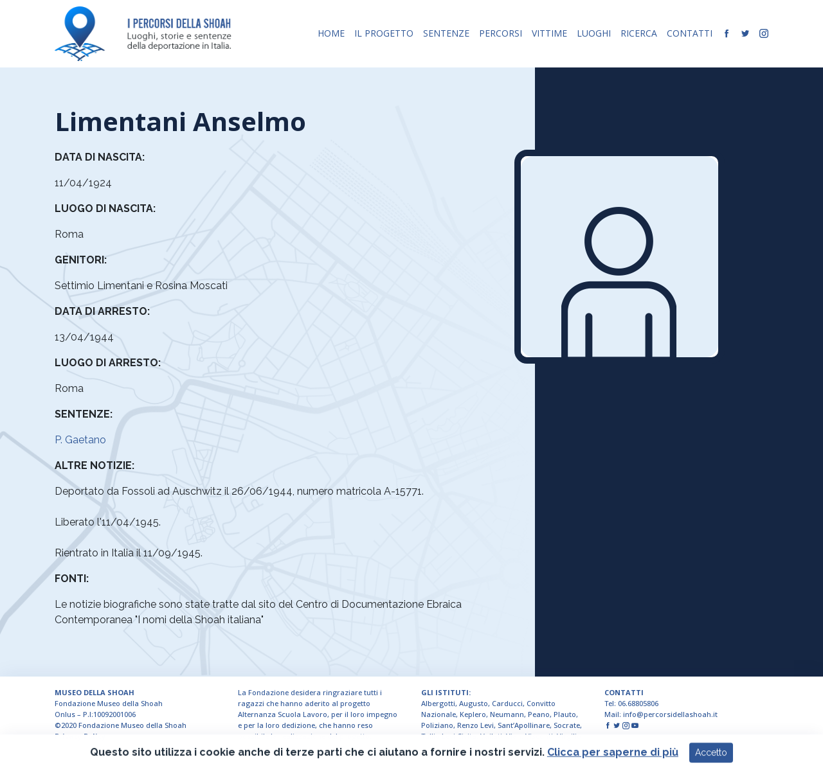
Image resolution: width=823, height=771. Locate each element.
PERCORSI (500, 33)
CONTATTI (689, 33)
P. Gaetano (80, 440)
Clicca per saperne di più (612, 761)
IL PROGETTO (383, 33)
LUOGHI (594, 33)
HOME (331, 33)
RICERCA (638, 33)
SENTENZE (446, 33)
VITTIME (549, 33)
